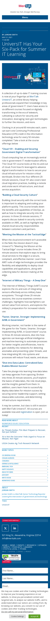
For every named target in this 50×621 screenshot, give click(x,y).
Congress (5, 461)
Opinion (42, 545)
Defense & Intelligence (10, 464)
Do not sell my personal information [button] (17, 611)
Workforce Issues (10, 423)
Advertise (11, 551)
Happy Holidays (8, 469)
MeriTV (6, 547)
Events (20, 545)
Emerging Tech (7, 466)
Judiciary (5, 475)
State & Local (10, 549)
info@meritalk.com (11, 538)
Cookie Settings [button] (17, 616)
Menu (25, 17)
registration (26, 411)
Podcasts (17, 547)
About (4, 551)
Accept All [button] (34, 616)
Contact (20, 551)
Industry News (7, 472)
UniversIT (5, 505)
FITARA (23, 549)
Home (5, 545)
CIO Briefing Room (8, 455)
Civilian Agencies (8, 458)
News (12, 545)
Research (31, 545)
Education (24, 423)
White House (6, 478)
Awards (28, 547)
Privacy (28, 551)
